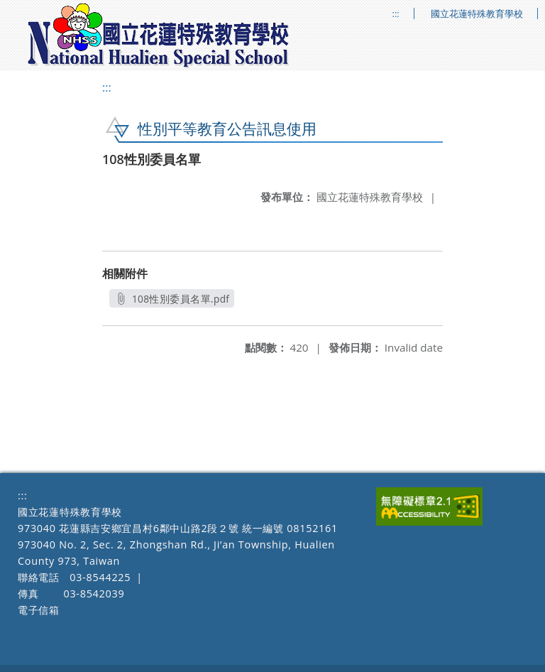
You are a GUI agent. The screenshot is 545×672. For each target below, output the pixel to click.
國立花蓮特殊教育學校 (477, 14)
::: (396, 14)
